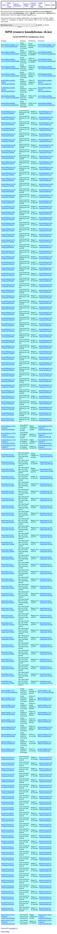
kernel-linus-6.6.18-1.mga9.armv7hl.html (7, 645)
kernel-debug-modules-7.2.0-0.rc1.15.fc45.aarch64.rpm (47, 45)
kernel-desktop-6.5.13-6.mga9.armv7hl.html (8, 386)
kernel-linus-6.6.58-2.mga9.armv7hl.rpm (46, 594)
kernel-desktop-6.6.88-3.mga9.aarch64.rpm (46, 213)
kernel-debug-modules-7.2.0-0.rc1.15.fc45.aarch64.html (10, 45)
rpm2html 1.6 (13, 928)
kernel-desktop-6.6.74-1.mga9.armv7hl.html (8, 252)
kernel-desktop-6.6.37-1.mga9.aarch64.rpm (46, 324)
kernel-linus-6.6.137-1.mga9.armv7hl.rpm (46, 499)
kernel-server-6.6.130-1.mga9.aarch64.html (8, 775)
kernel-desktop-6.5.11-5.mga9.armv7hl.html (8, 397)
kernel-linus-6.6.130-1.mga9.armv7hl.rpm (46, 506)
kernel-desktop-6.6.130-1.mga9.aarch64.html (8, 146)
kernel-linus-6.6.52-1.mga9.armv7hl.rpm (46, 601)
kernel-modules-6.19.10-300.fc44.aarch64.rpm (45, 735)
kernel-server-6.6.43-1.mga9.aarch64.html (7, 858)
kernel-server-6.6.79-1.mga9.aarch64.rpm (45, 819)
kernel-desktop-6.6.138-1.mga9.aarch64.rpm (46, 123)
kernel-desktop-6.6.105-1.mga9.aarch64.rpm (46, 179)
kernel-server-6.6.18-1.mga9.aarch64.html (7, 881)
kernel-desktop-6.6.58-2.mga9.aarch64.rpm (46, 280)
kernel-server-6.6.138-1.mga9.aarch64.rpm (46, 764)
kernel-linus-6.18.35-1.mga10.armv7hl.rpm (46, 470)
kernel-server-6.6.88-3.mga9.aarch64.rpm (45, 808)
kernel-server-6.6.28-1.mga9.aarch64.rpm (45, 870)
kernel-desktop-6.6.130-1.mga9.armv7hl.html (8, 151)
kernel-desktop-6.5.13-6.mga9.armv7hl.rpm (46, 386)
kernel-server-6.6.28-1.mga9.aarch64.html (7, 870)
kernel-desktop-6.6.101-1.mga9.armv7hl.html (8, 196)
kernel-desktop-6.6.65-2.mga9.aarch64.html (8, 257)
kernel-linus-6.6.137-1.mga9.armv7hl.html (7, 499)
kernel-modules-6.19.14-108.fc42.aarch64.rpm (45, 728)
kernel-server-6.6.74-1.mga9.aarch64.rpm (45, 825)
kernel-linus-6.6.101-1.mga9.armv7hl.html (7, 536)
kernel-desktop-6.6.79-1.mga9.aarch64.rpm (46, 235)
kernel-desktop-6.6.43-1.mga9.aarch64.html (8, 313)
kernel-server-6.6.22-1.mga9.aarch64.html (7, 875)
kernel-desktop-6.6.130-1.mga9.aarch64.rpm (46, 146)
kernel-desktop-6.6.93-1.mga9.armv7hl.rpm (46, 207)
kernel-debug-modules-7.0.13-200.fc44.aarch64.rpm (47, 67)
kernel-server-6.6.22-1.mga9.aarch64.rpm (45, 875)
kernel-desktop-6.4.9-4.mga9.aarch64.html (7, 413)
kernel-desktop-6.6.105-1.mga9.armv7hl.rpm (46, 185)
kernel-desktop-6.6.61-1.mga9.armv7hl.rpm (46, 274)
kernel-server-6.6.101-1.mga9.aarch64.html (8, 797)
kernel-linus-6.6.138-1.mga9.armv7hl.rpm (46, 492)
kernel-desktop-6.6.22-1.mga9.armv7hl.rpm (46, 352)
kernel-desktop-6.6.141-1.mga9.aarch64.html (8, 112)
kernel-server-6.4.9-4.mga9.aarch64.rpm (45, 909)
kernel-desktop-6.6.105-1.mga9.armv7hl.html (8, 185)
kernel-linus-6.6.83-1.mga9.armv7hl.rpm (46, 558)
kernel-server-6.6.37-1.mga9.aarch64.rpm (45, 864)
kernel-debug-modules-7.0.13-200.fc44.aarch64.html (10, 67)
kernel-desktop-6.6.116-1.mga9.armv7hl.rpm (46, 174)
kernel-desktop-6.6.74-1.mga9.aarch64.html (8, 246)
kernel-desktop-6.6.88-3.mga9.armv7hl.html (8, 218)
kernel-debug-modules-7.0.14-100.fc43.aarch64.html (10, 60)
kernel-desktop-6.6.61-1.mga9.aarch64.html (8, 268)
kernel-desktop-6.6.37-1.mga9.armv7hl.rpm (46, 330)
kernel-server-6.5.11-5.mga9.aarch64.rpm (45, 897)
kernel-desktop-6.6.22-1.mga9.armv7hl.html (8, 352)
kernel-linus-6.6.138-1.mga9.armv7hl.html (7, 492)
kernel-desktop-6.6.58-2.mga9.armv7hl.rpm (46, 285)
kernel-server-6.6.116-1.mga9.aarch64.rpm (45, 786)
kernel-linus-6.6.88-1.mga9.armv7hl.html (7, 550)
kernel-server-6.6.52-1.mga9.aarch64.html (7, 847)
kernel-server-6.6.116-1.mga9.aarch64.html (8, 786)
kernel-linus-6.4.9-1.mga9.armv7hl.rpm (46, 682)
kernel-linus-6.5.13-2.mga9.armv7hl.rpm (46, 660)
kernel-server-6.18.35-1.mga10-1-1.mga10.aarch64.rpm (45, 916)
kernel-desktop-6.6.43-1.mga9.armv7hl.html (8, 319)
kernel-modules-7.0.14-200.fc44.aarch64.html (8, 698)
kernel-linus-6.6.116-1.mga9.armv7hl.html (7, 521)
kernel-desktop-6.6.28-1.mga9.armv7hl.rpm (46, 341)
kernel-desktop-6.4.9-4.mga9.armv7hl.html (7, 419)
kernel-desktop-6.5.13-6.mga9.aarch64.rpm (46, 380)
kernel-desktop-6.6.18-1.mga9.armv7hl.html (8, 363)
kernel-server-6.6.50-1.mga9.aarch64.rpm (45, 853)
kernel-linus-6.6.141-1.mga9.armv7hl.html (7, 484)
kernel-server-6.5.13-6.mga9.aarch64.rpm (45, 892)
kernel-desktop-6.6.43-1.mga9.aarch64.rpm (46, 313)
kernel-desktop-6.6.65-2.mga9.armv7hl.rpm (46, 263)
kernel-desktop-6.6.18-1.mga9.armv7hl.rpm (46, 363)
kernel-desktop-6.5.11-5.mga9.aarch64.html (8, 391)
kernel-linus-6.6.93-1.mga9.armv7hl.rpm (46, 543)
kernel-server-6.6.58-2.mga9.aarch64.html (7, 842)
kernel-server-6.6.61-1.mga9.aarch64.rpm (45, 836)
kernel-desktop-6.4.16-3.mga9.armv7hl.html (8, 408)
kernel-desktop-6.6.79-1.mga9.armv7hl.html (8, 240)
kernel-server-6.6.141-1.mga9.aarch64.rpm (46, 758)
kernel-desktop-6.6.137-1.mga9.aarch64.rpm (46, 134)
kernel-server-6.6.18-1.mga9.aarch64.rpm (45, 881)
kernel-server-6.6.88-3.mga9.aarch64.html (7, 808)
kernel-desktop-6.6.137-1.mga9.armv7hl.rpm (46, 140)
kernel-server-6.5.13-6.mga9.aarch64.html (7, 892)
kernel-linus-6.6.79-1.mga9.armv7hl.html (7, 565)
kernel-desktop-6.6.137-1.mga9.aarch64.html (8, 134)
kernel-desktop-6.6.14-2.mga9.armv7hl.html (8, 374)
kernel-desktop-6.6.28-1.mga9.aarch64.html (8, 335)
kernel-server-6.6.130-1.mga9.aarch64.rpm (46, 775)
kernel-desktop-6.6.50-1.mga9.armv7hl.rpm (46, 307)
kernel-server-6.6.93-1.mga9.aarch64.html (7, 803)
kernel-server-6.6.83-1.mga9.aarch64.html (7, 814)
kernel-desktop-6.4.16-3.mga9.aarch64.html (8, 402)
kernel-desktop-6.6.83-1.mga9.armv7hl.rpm (46, 229)
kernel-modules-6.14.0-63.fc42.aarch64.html (8, 750)
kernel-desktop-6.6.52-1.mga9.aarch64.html (8, 291)
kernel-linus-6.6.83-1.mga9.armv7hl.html (7, 558)
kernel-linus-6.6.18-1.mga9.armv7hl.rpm (46, 645)
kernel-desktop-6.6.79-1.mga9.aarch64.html (8, 235)
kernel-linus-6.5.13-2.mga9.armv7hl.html (7, 660)
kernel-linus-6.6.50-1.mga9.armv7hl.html (7, 609)
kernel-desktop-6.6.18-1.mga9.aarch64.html (8, 358)
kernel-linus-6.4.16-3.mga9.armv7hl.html (7, 675)
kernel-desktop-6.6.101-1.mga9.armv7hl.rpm (46, 196)
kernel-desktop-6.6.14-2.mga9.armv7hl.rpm (46, 374)
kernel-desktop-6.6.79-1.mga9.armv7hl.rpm (46, 240)
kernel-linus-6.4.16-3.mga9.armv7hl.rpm (46, 675)
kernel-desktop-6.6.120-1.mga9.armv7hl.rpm (46, 162)
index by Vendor (26, 5)
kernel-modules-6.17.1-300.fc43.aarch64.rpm (45, 742)
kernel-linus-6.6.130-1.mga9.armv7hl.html (7, 506)
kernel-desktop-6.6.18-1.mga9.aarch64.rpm (46, 358)
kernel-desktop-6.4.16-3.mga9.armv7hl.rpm (46, 408)
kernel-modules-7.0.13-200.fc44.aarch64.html (8, 713)
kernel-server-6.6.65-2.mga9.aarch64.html (7, 830)
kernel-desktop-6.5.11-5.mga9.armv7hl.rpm (46, 397)
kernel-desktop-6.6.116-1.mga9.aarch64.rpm (46, 168)
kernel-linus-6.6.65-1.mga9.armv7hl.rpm (46, 579)
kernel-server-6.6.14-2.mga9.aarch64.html (7, 886)
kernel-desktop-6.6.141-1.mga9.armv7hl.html (8, 118)
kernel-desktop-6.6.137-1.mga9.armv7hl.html (8, 140)
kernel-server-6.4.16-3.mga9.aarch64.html (7, 903)
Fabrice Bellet (5, 931)
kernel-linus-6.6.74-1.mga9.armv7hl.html (7, 572)
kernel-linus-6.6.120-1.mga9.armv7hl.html (7, 514)
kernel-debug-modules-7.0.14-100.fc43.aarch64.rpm (47, 60)
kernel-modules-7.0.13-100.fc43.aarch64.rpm (45, 720)
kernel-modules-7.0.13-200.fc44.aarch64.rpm (45, 713)
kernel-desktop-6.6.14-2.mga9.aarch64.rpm (46, 369)
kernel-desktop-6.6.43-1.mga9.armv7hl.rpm (46, 319)
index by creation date (33, 4)
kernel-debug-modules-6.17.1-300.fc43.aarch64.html (10, 96)
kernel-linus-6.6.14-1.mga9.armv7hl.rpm (46, 653)
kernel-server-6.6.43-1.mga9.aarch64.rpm (45, 858)
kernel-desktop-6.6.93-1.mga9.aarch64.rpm (46, 201)
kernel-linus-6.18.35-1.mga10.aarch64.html (8, 455)
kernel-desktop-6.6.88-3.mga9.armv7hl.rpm (46, 218)
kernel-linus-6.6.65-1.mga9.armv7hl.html (7, 579)
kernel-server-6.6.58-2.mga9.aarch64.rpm (45, 842)
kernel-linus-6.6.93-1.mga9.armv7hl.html (7, 543)
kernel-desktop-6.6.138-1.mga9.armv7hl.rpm (46, 129)
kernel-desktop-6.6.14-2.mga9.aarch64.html (8, 369)
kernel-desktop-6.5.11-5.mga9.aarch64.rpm (46, 391)
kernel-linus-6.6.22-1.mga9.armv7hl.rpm (46, 638)
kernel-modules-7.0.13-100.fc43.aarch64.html (8, 720)
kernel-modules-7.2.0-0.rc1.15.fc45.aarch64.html (9, 691)
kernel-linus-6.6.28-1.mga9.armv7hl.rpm (46, 631)
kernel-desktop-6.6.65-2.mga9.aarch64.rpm (46, 257)
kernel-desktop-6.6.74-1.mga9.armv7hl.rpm (46, 252)
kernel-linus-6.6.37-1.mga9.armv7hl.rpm (46, 623)
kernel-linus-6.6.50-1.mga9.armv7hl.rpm (46, 609)
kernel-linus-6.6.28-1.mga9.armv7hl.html (7, 631)
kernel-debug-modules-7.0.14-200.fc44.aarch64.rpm (47, 53)
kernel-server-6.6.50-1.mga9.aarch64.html (7, 853)
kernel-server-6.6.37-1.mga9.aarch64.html (7, 864)
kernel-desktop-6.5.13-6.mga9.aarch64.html (8, 380)
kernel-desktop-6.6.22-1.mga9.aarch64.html (8, 347)
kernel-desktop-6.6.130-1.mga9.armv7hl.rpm (46, 151)
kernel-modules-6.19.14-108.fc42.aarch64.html (8, 728)
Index (4, 5)
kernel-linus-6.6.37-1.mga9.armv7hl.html (7, 623)
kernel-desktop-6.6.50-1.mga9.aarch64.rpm (46, 302)
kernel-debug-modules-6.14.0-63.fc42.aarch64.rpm (46, 104)
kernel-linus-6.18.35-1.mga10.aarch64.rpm (46, 455)
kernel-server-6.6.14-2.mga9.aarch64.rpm (45, 886)
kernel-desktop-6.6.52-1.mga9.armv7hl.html (8, 296)
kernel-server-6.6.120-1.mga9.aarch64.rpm (46, 780)
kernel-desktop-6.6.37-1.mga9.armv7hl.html (8, 330)
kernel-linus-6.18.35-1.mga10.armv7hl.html (8, 470)
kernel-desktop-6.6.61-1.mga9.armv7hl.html (8, 274)
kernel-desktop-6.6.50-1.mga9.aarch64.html (8, 302)
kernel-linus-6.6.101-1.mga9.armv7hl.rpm (46, 536)
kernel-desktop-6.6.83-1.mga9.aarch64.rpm (46, 224)
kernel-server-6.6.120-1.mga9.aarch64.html (8, 780)
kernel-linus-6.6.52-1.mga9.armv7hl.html (7, 601)
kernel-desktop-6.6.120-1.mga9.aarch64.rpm (46, 157)
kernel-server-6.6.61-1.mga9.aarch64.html (7, 836)
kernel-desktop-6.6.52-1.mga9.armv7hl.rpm (46, 296)
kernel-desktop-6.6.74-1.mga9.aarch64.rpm (46, 246)
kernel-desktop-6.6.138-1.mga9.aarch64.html (8, 123)
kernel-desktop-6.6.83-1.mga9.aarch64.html (8, 224)
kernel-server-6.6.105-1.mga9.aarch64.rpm (46, 791)
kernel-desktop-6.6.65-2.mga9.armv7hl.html (8, 263)
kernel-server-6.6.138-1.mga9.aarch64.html (8, 764)
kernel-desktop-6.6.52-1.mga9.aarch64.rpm (46, 291)
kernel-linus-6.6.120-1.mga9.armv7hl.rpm (46, 514)
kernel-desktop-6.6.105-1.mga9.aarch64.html (8, 179)
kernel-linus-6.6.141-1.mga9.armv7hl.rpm (46, 484)
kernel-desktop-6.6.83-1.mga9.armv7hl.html (8, 229)
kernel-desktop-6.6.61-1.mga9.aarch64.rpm (46, 268)
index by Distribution (17, 5)
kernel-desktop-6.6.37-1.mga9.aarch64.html (8, 324)
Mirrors (47, 5)
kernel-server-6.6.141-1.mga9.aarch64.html (8, 758)
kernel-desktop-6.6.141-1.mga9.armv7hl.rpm (46, 118)
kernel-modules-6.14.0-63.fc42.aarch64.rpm (45, 750)
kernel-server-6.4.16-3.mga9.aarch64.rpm (45, 903)
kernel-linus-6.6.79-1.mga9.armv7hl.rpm (46, 565)
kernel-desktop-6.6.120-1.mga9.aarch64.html (8, 157)
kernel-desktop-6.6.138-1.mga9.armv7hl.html (8, 129)
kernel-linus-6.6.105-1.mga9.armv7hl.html (7, 528)
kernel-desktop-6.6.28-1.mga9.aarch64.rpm (46, 335)
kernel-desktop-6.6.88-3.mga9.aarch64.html (8, 213)
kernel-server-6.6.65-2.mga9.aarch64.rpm (45, 830)
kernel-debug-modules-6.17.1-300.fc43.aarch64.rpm (47, 96)
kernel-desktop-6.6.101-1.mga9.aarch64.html (8, 190)
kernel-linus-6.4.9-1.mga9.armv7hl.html (7, 682)
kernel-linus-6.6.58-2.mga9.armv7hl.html (7, 594)
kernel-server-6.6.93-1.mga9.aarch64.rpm (45, 803)
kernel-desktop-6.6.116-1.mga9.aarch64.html (8, 168)
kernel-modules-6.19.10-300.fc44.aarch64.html (8, 735)
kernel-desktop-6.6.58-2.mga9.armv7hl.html (8, 285)
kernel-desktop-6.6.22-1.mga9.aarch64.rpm (46, 347)
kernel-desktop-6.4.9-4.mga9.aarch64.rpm (45, 413)
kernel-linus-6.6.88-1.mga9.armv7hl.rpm (46, 550)
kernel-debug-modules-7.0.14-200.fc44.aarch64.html (10, 53)
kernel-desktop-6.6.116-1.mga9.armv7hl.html (8, 174)
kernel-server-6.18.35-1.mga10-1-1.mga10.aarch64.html (8, 916)
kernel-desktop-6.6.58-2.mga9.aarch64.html (8, 280)
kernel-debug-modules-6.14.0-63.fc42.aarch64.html (9, 104)
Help (53, 5)
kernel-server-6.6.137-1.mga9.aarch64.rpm (46, 769)
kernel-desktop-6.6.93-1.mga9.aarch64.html (8, 201)
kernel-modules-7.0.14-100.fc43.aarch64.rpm (45, 706)
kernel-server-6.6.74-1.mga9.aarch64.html (7, 825)
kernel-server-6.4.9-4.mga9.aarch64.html (7, 909)
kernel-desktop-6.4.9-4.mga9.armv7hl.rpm (45, 419)
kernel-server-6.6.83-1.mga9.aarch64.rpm (45, 814)
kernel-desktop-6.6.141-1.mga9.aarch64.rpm (46, 112)
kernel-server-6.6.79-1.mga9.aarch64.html (7, 819)
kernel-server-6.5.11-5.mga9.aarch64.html (7, 897)
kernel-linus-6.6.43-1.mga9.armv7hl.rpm (46, 616)
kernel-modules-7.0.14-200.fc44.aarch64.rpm (45, 698)
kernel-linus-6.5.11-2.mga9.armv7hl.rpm (46, 667)
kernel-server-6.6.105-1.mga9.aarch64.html (8, 791)
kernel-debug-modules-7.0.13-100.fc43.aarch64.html (10, 74)
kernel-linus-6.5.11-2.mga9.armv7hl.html (7, 667)
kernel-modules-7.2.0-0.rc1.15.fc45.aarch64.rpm (46, 691)
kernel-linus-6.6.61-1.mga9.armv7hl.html (7, 587)
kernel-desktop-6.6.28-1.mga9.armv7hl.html (8, 341)
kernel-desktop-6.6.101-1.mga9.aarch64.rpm (46, 190)
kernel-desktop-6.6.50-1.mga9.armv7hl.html (8, 307)
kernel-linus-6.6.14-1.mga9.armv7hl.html (7, 653)
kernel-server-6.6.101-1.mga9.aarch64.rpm (46, 797)
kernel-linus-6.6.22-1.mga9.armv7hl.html (7, 638)
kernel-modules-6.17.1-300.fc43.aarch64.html (8, 742)
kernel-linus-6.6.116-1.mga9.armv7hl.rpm (46, 521)
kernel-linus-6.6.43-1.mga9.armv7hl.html (7, 616)
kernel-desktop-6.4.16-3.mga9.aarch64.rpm (46, 402)
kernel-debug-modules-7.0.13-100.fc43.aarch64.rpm (47, 74)
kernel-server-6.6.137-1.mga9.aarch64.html (8, 769)
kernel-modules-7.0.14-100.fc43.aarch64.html (8, 706)
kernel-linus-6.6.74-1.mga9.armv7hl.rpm (46, 572)
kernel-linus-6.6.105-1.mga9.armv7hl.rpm (46, 528)
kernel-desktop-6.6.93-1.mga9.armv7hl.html (8, 207)
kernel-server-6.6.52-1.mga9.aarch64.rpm (45, 847)
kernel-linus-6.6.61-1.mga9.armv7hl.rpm (46, 587)
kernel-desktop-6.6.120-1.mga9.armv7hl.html (8, 162)
